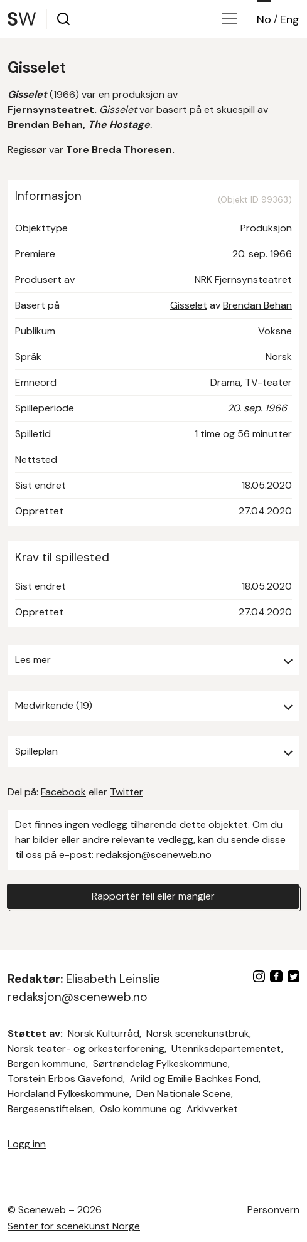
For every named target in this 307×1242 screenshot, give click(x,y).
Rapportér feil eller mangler (153, 896)
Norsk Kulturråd (103, 1033)
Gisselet (188, 305)
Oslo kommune (133, 1108)
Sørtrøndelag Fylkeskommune (160, 1063)
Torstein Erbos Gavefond (65, 1078)
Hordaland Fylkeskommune (68, 1093)
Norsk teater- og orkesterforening (86, 1048)
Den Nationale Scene (183, 1093)
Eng (289, 19)
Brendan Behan (257, 305)
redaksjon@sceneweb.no (154, 854)
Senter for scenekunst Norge (74, 1226)
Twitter (126, 792)
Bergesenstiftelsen (50, 1108)
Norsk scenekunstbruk (197, 1033)
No (264, 19)
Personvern (273, 1209)
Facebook (63, 792)
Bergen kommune (47, 1063)
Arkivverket (212, 1108)
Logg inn (27, 1143)
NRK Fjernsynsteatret (243, 279)
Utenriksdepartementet (226, 1048)
